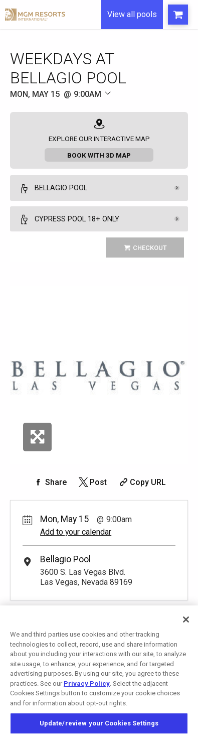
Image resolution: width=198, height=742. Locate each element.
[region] (99, 673)
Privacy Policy (87, 683)
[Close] (186, 619)
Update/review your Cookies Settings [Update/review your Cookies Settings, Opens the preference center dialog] (99, 723)
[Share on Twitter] (92, 482)
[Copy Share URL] (141, 482)
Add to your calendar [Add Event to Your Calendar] (75, 532)
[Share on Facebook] (49, 482)
